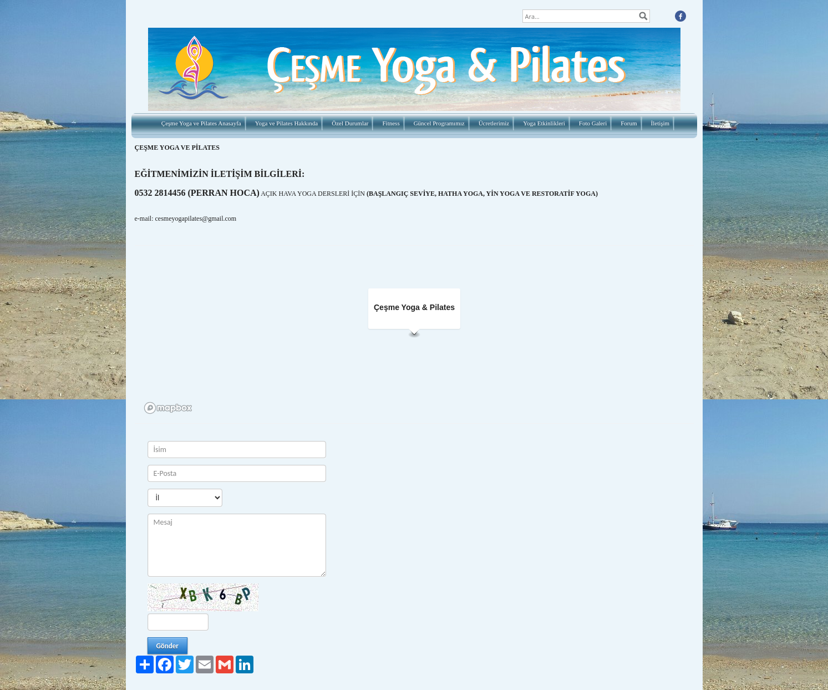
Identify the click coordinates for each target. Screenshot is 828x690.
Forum (629, 123)
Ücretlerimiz (494, 123)
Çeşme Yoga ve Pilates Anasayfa (201, 123)
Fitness (390, 123)
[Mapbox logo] (168, 408)
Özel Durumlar (350, 123)
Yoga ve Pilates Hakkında (286, 123)
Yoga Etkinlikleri (544, 123)
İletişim (660, 123)
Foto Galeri (593, 123)
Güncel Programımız (439, 123)
